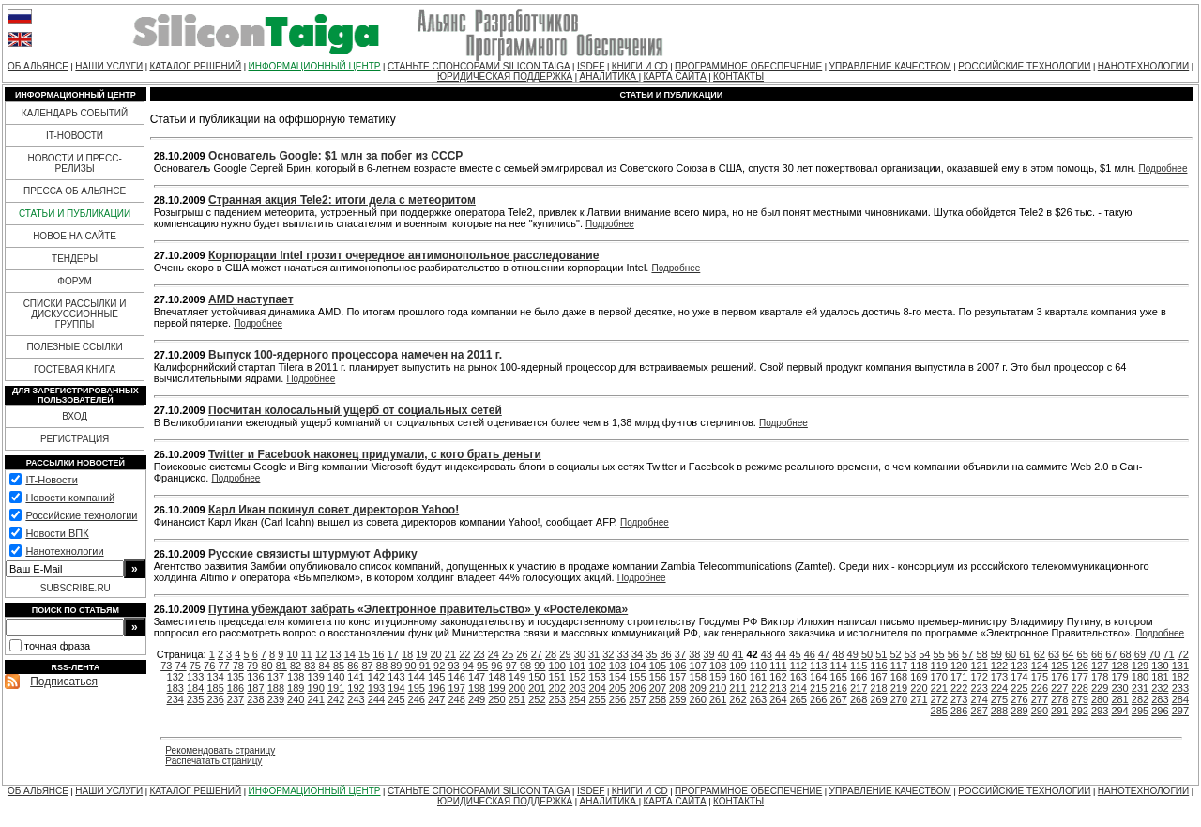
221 (939, 688)
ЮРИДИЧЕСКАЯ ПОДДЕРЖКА (504, 76)
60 (1010, 654)
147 (476, 676)
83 (309, 665)
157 (677, 676)
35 (651, 654)
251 (517, 699)
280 (1099, 699)
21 (450, 654)
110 (758, 665)
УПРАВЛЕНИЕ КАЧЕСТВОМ (890, 66)
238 (255, 699)
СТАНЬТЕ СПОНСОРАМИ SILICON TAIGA (479, 66)
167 (878, 676)
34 (637, 654)
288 (999, 710)
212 (758, 688)
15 (364, 654)
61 (1024, 654)
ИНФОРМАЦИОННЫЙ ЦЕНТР (315, 66)
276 (1019, 699)
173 (999, 676)
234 (175, 699)
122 (999, 665)
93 (453, 665)
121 (978, 665)
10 (291, 654)
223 (978, 688)
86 (352, 665)
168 (898, 676)
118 (918, 665)
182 (1180, 676)
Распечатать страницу (213, 761)
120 (958, 665)
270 (898, 699)
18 (407, 654)
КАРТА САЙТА (674, 76)
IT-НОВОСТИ (74, 135)
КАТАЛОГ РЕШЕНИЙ (195, 66)
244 (376, 699)
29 (564, 654)
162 (777, 676)
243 (355, 699)
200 (517, 688)
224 (999, 688)
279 (1080, 699)
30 (579, 654)
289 (1019, 710)
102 (596, 665)
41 (737, 654)
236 (214, 699)
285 (939, 710)
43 (766, 654)
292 (1080, 710)
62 (1039, 654)
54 (924, 654)
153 (596, 676)
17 (393, 654)
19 (421, 654)
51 (881, 654)
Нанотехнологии (64, 551)
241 (316, 699)
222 (958, 688)
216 (837, 688)
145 (436, 676)
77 (223, 665)
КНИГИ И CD (640, 66)
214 (798, 688)
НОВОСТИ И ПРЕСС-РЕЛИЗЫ (74, 163)
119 (939, 665)
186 (235, 688)
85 (338, 665)
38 (694, 654)
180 (1140, 676)
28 (550, 654)
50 (867, 654)
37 (680, 654)
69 (1140, 654)
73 (166, 665)
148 (496, 676)
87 (367, 665)
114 (837, 665)
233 (1180, 688)
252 (536, 699)
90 (410, 665)
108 (717, 665)
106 (677, 665)
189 (295, 688)
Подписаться (64, 681)
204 (596, 688)
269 (878, 699)
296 (1159, 710)
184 (195, 688)
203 (577, 688)
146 (456, 676)
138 (295, 676)
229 (1099, 688)
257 (637, 699)
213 (777, 688)
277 (1039, 699)
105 (657, 665)
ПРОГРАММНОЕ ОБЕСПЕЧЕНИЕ (748, 66)
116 (878, 665)
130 (1159, 665)
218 (878, 688)
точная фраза (57, 645)
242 (335, 699)
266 (818, 699)
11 (306, 654)
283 (1159, 699)
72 (1183, 654)
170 (939, 676)
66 (1096, 654)
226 (1039, 688)
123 (1019, 665)
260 (698, 699)
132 (175, 676)
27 (536, 654)
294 (1119, 710)
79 (252, 665)
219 (898, 688)
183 (175, 688)
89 (396, 665)
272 (939, 699)
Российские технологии (81, 515)
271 (918, 699)
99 (539, 665)
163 (798, 676)
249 (476, 699)
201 (536, 688)
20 (436, 654)
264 (777, 699)
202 (557, 688)
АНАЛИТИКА (609, 76)
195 (416, 688)
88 (382, 665)
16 (378, 654)
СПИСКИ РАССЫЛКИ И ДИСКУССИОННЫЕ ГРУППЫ (75, 314)
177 (1080, 676)
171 (958, 676)
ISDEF (590, 66)
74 (180, 665)
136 (255, 676)
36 (666, 654)
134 (214, 676)
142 (376, 676)
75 (195, 665)
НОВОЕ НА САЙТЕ (74, 236)
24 (493, 654)
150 (536, 676)
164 (818, 676)
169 (918, 676)
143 (396, 676)
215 (818, 688)
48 (838, 654)
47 (823, 654)
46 (809, 654)
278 (1059, 699)
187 (255, 688)
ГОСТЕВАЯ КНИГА (74, 369)
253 (557, 699)
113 (818, 665)
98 (525, 665)
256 (617, 699)
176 (1059, 676)
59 (996, 654)
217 (858, 688)
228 (1080, 688)
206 (637, 688)
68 (1126, 654)
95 (482, 665)
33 (623, 654)
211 (737, 688)
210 (717, 688)
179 (1119, 676)
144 (416, 676)
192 (355, 688)
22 (464, 654)
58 (981, 654)
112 (798, 665)
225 (1019, 688)
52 (896, 654)
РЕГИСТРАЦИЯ (74, 439)
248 (456, 699)
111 (777, 665)
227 (1059, 688)
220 (918, 688)
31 (594, 654)
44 (780, 654)
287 (978, 710)
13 (335, 654)
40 (723, 654)
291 (1059, 710)
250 (496, 699)
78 (238, 665)
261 (717, 699)
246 (416, 699)
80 (266, 665)
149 (517, 676)
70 (1154, 654)
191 (335, 688)
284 (1180, 699)
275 (999, 699)
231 (1140, 688)
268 (858, 699)
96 (496, 665)
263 (758, 699)
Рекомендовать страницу (220, 750)
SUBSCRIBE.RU (75, 588)
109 (737, 665)
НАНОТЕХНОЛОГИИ (1143, 66)
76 (209, 665)
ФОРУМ (74, 281)
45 (794, 654)
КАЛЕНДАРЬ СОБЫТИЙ (75, 113)
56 (953, 654)
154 (617, 676)
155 (637, 676)
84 (324, 665)
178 (1099, 676)
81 (281, 665)
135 (235, 676)
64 (1067, 654)
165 (837, 676)
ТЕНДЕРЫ (75, 258)
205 (617, 688)
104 (637, 665)
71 (1168, 654)
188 (275, 688)
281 (1119, 699)
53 (910, 654)
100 (557, 665)
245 (396, 699)
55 (938, 654)
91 (425, 665)
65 (1082, 654)
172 (978, 676)
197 (456, 688)
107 (698, 665)
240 (295, 699)
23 (478, 654)
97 (511, 665)
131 (1180, 665)
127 (1099, 665)
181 (1159, 676)
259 (677, 699)
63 (1053, 654)
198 (476, 688)
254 (577, 699)
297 (1180, 710)
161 (758, 676)
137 (275, 676)
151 (557, 676)
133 (195, 676)
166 (858, 676)
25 (507, 654)
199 (496, 688)
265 (798, 699)
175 (1039, 676)
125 (1059, 665)
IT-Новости (51, 479)
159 (717, 676)
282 (1140, 699)
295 (1140, 710)
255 (596, 699)
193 (376, 688)
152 (577, 676)
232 (1159, 688)
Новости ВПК (56, 533)
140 (335, 676)
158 (698, 676)
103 (617, 665)
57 (967, 654)
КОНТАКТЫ (738, 76)
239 (275, 699)
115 (858, 665)
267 (837, 699)
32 (608, 654)
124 (1039, 665)
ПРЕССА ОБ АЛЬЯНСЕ (74, 191)
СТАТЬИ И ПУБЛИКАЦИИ (74, 213)
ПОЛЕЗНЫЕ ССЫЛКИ (74, 347)
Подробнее (1163, 168)
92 (439, 665)
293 (1099, 710)
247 (436, 699)
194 (396, 688)
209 (698, 688)
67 (1111, 654)
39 (708, 654)
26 (521, 654)
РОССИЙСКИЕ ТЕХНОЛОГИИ (1024, 66)
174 (1019, 676)
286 (958, 710)
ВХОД (74, 416)
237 (235, 699)
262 (737, 699)
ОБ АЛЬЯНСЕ (38, 66)
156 (657, 676)
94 (468, 665)
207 (657, 688)
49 (853, 654)
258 (657, 699)
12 (321, 654)
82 (295, 665)
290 (1039, 710)
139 (316, 676)
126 (1080, 665)
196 (436, 688)
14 (350, 654)
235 (195, 699)
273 (958, 699)
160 (737, 676)
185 (214, 688)
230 (1119, 688)
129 (1140, 665)
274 (978, 699)
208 (677, 688)
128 (1119, 665)
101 (577, 665)
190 (316, 688)
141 (355, 676)
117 (898, 665)
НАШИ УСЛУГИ (109, 66)
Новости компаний (69, 497)
